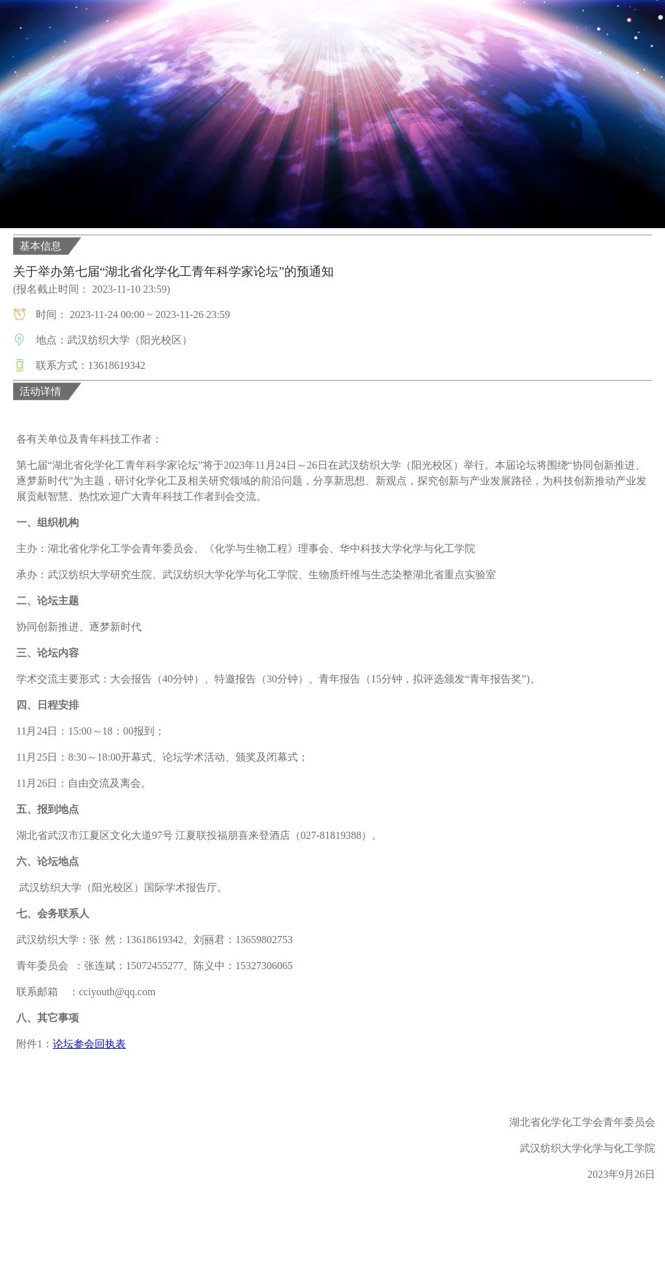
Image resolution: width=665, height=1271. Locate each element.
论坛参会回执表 (89, 1043)
